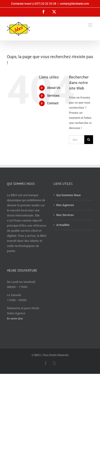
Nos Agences (65, 205)
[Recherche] (88, 139)
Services (53, 95)
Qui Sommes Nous (68, 195)
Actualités (63, 225)
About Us (53, 88)
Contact (53, 103)
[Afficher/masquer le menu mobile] (90, 25)
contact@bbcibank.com (74, 3)
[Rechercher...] (76, 139)
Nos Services (65, 215)
